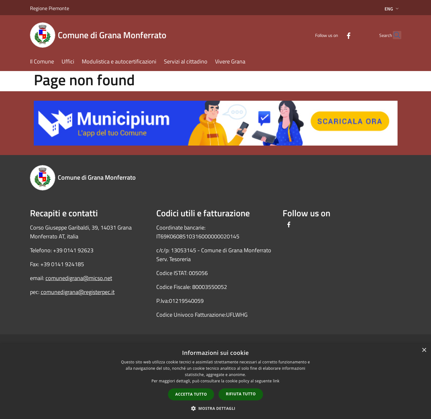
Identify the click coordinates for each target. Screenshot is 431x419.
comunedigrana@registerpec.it (78, 292)
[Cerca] (393, 35)
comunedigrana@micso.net (78, 278)
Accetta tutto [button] (191, 394)
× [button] (424, 350)
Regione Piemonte (49, 8)
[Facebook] (335, 35)
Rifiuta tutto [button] (241, 394)
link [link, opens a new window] (276, 381)
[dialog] (215, 381)
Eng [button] (392, 8)
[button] (216, 408)
